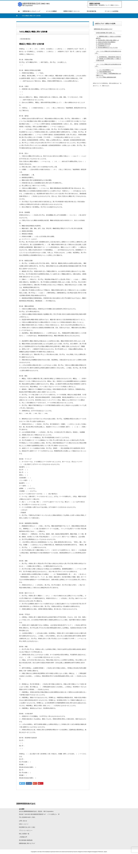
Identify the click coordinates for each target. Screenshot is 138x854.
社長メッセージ (23, 824)
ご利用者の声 (23, 837)
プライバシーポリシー (25, 830)
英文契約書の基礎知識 (25, 840)
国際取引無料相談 (94, 3)
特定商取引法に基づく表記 (27, 827)
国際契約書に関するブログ (27, 843)
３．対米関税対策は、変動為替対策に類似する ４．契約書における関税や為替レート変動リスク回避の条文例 (108, 58)
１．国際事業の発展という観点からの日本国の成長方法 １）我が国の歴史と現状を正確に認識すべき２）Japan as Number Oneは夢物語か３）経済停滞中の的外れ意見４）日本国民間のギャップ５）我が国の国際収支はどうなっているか (108, 42)
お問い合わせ (23, 821)
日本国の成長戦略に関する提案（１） (105, 32)
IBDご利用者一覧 (24, 833)
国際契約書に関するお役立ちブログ (103, 29)
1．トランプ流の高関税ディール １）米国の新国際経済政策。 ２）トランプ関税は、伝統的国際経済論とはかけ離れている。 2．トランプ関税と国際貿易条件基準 (108, 73)
